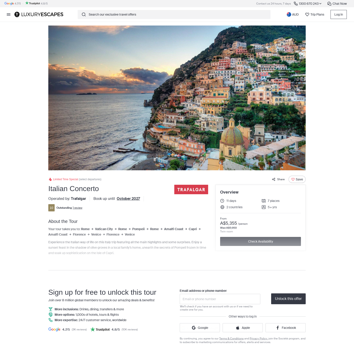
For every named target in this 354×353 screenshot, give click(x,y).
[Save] (297, 179)
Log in (338, 14)
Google (200, 327)
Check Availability (260, 241)
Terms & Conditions (231, 338)
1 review (77, 208)
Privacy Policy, (259, 338)
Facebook (285, 327)
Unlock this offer (288, 298)
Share (278, 179)
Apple (242, 327)
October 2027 (128, 198)
